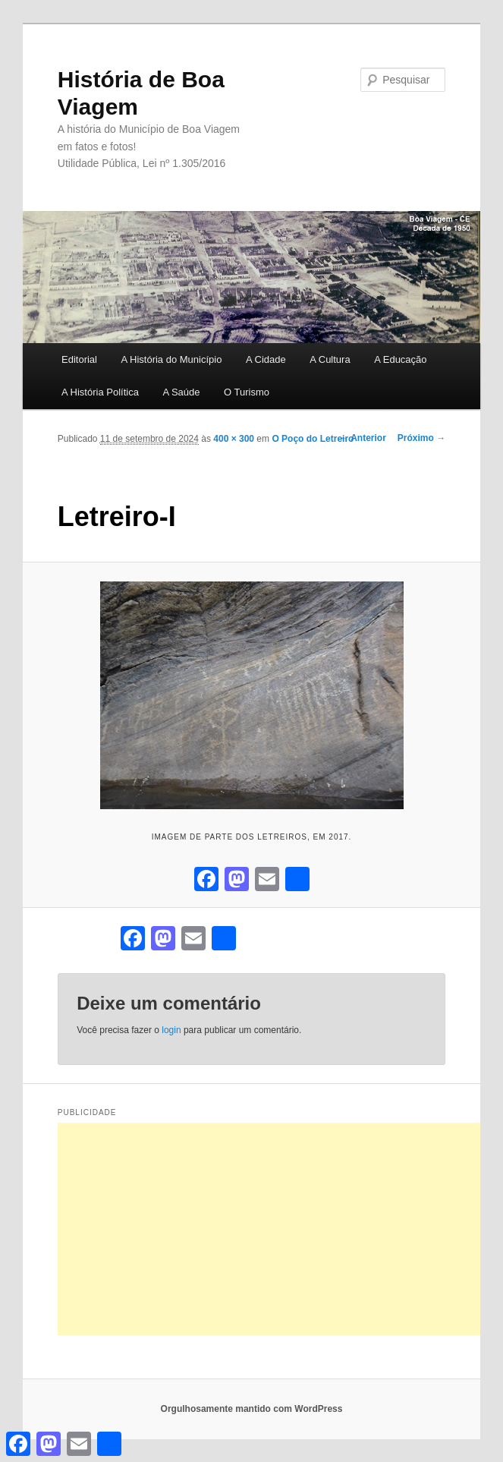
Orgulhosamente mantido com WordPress (252, 1409)
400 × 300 (233, 438)
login (171, 1030)
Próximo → (421, 438)
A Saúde (181, 392)
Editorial (79, 359)
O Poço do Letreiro (313, 438)
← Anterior (362, 438)
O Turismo (246, 392)
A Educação (400, 359)
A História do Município (171, 359)
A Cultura (330, 359)
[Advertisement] (280, 1229)
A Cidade (266, 359)
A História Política (100, 392)
